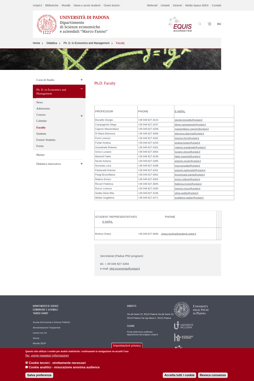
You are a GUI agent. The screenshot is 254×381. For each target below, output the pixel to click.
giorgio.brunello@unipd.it (189, 119)
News (39, 102)
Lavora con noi (40, 333)
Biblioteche (51, 5)
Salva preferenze (39, 375)
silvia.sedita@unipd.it (186, 193)
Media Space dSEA (196, 5)
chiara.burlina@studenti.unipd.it (178, 233)
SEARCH (214, 28)
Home (36, 43)
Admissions (43, 108)
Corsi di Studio (45, 79)
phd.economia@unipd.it (125, 268)
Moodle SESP (39, 343)
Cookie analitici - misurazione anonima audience (64, 367)
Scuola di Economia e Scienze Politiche (51, 322)
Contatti (216, 5)
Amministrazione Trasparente (46, 327)
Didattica (51, 43)
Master (40, 154)
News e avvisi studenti (87, 5)
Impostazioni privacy (127, 346)
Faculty (120, 43)
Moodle (66, 5)
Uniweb (165, 5)
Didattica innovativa (48, 163)
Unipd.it (37, 5)
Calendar (41, 120)
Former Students (46, 139)
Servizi (36, 338)
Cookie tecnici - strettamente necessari (57, 363)
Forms (40, 145)
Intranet (177, 5)
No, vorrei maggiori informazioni (47, 356)
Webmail (152, 5)
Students (41, 133)
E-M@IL (180, 111)
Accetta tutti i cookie (179, 375)
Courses (41, 114)
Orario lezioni (111, 5)
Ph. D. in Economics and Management (87, 43)
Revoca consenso (213, 375)
